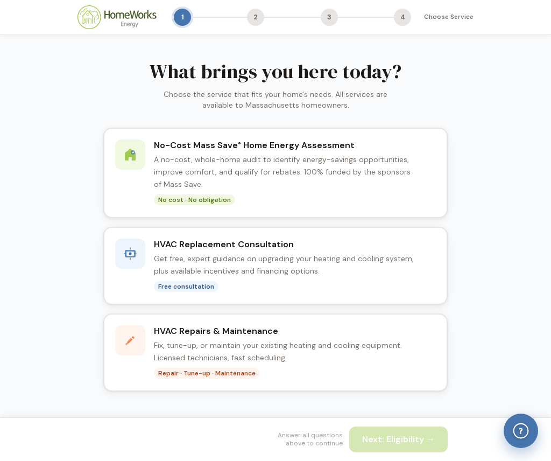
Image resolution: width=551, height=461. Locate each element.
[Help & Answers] (521, 431)
